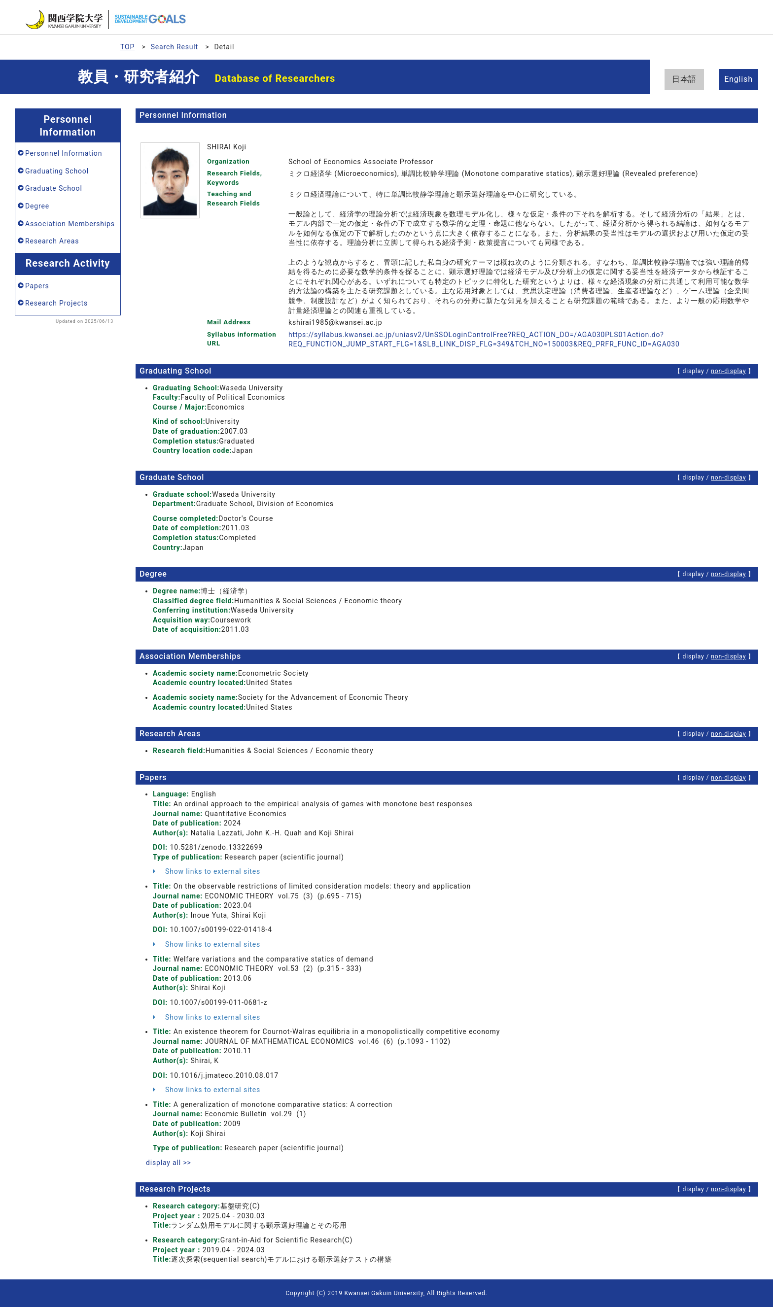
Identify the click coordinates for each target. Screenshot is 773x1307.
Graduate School (53, 188)
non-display (728, 371)
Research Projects (56, 303)
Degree (37, 206)
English (738, 79)
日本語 (684, 79)
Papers (37, 286)
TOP (127, 47)
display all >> (168, 1163)
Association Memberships (70, 224)
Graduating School (57, 171)
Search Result (174, 47)
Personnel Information (63, 153)
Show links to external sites (206, 871)
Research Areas (52, 241)
